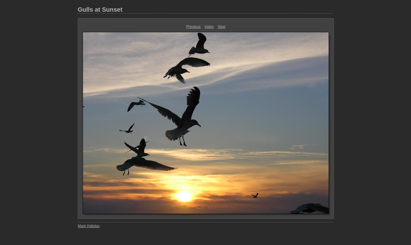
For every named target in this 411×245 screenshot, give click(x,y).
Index (209, 27)
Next (221, 27)
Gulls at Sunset (100, 9)
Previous (193, 27)
